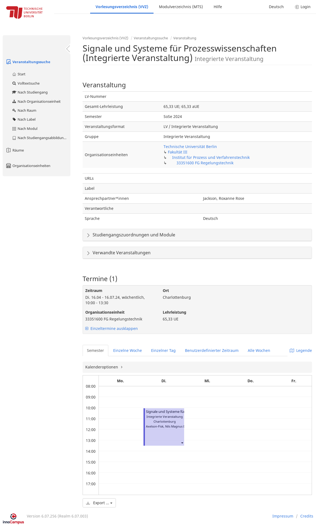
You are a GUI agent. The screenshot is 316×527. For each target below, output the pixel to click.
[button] (182, 442)
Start (18, 74)
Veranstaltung (184, 38)
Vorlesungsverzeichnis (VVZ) (122, 6)
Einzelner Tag (163, 350)
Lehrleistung (174, 312)
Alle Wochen (259, 350)
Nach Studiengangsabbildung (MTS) (41, 137)
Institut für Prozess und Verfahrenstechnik (211, 157)
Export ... (99, 502)
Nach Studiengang (30, 92)
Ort (166, 290)
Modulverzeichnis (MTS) (181, 6)
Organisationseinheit (105, 312)
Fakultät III (177, 152)
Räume (14, 150)
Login (303, 6)
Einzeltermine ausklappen (111, 328)
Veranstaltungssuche (27, 61)
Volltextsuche (26, 83)
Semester (95, 350)
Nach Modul (24, 128)
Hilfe (218, 6)
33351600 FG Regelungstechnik (205, 162)
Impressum (282, 516)
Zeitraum (93, 290)
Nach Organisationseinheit (36, 101)
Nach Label (23, 119)
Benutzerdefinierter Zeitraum (212, 350)
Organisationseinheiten (27, 165)
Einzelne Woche (127, 350)
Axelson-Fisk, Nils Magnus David (168, 426)
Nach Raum (24, 110)
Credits (306, 516)
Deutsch (276, 6)
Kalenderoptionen (102, 366)
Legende (301, 350)
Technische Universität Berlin (190, 146)
